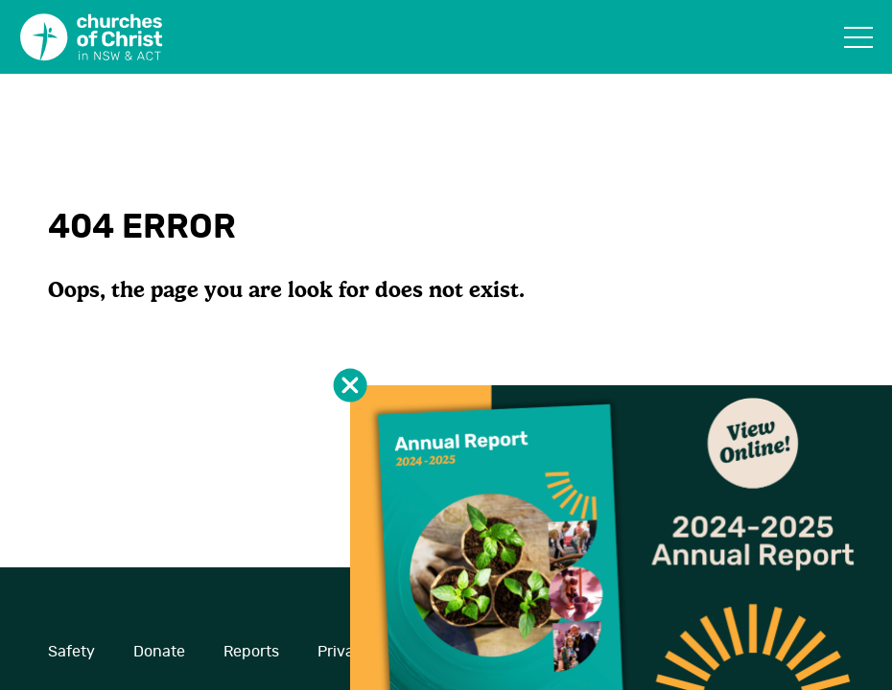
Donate (159, 651)
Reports (251, 651)
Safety (71, 651)
